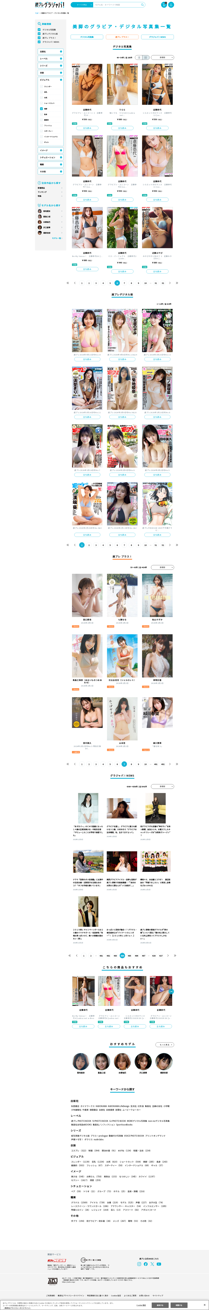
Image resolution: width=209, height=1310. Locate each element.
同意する (179, 1305)
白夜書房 (110, 1109)
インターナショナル (51, 136)
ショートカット (49, 103)
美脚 (45, 109)
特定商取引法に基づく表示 (97, 1295)
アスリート (130, 1209)
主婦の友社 (157, 1106)
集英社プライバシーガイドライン (71, 1295)
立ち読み (87, 128)
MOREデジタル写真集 (135, 1120)
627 (161, 955)
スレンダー (48, 86)
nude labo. (99, 1139)
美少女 (78, 1176)
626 (153, 955)
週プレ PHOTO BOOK (81, 1120)
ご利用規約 (50, 1295)
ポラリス (88, 1139)
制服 (94, 1150)
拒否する (160, 1305)
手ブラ (78, 1220)
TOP (36, 13)
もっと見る (165, 1044)
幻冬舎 (140, 1106)
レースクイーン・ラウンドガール (90, 1206)
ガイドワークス (87, 1106)
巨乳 (45, 92)
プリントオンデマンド (154, 1135)
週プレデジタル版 (50, 33)
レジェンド (100, 1209)
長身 (45, 114)
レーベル (44, 58)
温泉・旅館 (136, 1191)
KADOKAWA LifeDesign (118, 1106)
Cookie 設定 (116, 1295)
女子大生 (155, 1202)
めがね (124, 1150)
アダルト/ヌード (147, 1209)
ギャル (46, 142)
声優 (141, 1202)
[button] (171, 992)
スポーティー (48, 131)
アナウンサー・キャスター (126, 1206)
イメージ (44, 150)
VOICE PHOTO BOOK (133, 1135)
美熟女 (110, 1176)
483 (115, 955)
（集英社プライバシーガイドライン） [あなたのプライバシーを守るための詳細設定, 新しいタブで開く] (17, 1308)
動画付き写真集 (115, 1135)
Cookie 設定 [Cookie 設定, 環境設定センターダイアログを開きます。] (141, 1305)
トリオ (89, 1191)
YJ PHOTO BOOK (99, 1120)
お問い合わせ (144, 1295)
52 (163, 545)
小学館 (166, 1106)
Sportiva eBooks (123, 1124)
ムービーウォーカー (131, 1109)
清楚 (77, 1180)
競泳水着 (108, 1150)
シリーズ (43, 65)
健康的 (46, 120)
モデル (126, 1202)
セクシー (164, 1176)
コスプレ (79, 1150)
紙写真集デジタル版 (80, 1135)
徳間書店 (94, 1109)
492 (162, 764)
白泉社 (102, 1109)
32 (163, 283)
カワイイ (146, 1176)
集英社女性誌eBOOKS (81, 1124)
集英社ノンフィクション (103, 1124)
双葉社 (118, 1109)
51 (156, 545)
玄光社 (133, 1106)
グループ (104, 1191)
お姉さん (94, 1176)
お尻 (45, 97)
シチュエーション (47, 157)
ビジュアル (44, 79)
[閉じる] (205, 1305)
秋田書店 (75, 1106)
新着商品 (41, 188)
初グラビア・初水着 (98, 1220)
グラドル (79, 1202)
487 (143, 955)
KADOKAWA (101, 1106)
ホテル (119, 1191)
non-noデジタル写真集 (156, 1120)
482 (108, 955)
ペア (76, 1191)
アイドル (97, 1202)
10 (145, 283)
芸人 (115, 1209)
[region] (104, 1305)
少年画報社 (76, 1109)
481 (101, 955)
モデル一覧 (56, 238)
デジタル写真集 (49, 29)
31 (156, 283)
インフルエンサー (155, 1206)
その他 (43, 171)
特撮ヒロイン (80, 1209)
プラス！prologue (98, 1135)
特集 (39, 196)
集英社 (147, 1106)
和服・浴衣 (142, 1150)
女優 (112, 1202)
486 (136, 955)
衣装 (42, 72)
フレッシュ (48, 125)
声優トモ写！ (77, 1139)
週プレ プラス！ (49, 37)
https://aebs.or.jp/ (68, 1282)
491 (155, 764)
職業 (42, 164)
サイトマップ (157, 1295)
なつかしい (128, 1176)
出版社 (43, 51)
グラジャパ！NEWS (51, 42)
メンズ (119, 1220)
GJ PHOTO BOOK (116, 1120)
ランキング (42, 192)
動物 (133, 1220)
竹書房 (85, 1109)
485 (129, 955)
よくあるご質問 (130, 1295)
